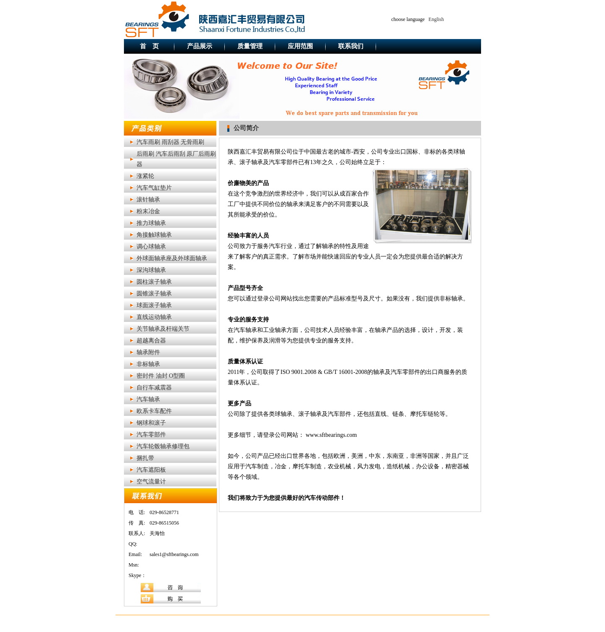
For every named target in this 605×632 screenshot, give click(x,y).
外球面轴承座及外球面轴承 (172, 258)
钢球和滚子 (151, 423)
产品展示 (199, 46)
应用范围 (300, 46)
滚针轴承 (148, 199)
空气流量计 (151, 481)
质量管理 (250, 46)
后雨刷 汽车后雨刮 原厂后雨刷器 (176, 159)
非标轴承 (148, 364)
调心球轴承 (151, 246)
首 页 (149, 46)
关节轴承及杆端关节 (163, 329)
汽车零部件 (151, 434)
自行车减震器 (154, 387)
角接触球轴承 (154, 235)
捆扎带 (145, 458)
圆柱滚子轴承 (154, 282)
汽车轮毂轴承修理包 (163, 446)
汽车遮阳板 (151, 470)
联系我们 (350, 46)
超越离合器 (151, 340)
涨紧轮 (145, 176)
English (436, 19)
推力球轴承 (151, 223)
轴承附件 (148, 352)
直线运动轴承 (154, 317)
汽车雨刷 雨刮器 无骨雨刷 (170, 142)
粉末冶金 (148, 211)
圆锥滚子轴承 (154, 293)
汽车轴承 (148, 399)
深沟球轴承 (151, 270)
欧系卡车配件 (154, 411)
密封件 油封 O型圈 (161, 376)
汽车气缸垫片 (154, 188)
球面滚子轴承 (154, 305)
